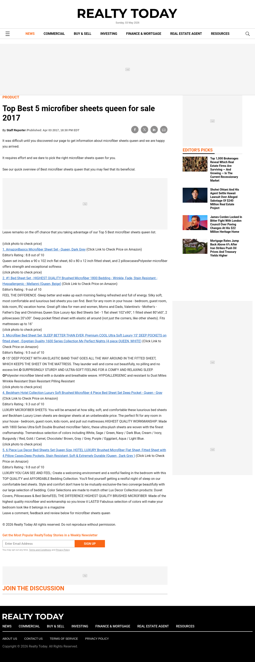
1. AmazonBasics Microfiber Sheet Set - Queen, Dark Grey (44, 249)
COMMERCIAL (54, 34)
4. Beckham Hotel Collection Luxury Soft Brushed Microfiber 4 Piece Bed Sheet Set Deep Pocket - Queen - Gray (82, 393)
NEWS (30, 34)
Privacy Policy (63, 550)
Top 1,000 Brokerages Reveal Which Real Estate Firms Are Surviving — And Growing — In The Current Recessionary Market (224, 169)
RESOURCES (220, 34)
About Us (9, 638)
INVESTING (108, 34)
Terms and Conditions (40, 550)
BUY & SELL (82, 34)
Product (10, 97)
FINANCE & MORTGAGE (143, 34)
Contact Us (33, 638)
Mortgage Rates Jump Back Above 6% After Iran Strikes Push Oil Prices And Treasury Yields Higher (224, 248)
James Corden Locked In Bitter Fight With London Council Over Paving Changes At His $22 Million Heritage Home (226, 224)
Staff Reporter (16, 130)
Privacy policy (97, 638)
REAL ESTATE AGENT (186, 34)
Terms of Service (64, 638)
